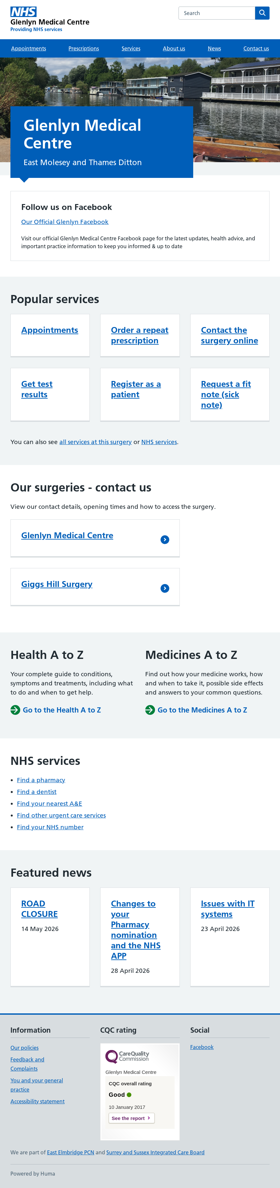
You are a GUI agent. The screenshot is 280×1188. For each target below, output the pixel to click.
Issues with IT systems (228, 908)
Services (131, 48)
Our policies (24, 1047)
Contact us (256, 48)
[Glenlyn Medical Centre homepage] (49, 20)
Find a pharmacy (41, 780)
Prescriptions (84, 48)
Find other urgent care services (61, 815)
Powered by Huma (32, 1173)
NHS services (159, 442)
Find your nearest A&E (49, 803)
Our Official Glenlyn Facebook (65, 222)
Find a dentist (36, 792)
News (214, 48)
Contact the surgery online (229, 335)
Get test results (37, 389)
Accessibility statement (37, 1101)
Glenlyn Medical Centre (67, 535)
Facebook (202, 1047)
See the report (128, 1118)
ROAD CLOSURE (39, 908)
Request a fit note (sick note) (226, 394)
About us (174, 48)
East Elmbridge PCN (70, 1152)
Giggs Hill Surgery (56, 584)
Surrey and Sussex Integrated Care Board (155, 1152)
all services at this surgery (95, 442)
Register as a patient (136, 389)
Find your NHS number (50, 827)
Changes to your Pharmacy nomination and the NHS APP (136, 929)
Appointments (28, 48)
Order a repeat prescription (139, 335)
